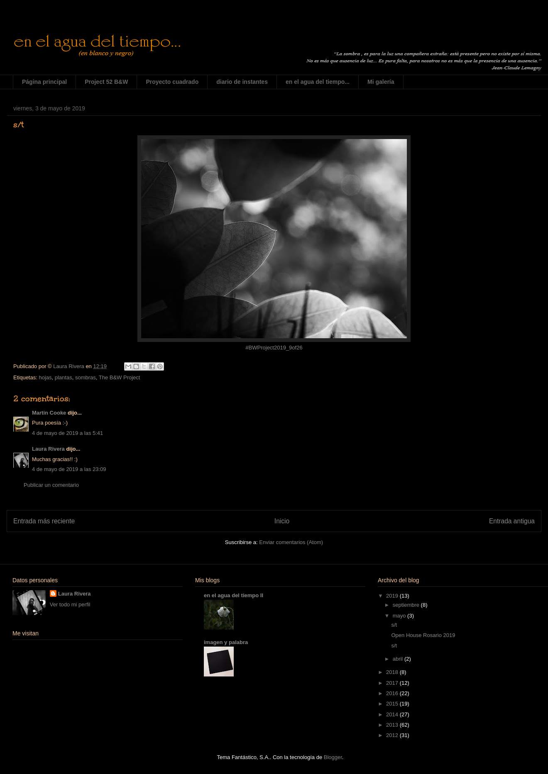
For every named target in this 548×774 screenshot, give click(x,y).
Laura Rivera (48, 449)
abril (398, 659)
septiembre (407, 605)
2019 (393, 596)
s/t (394, 625)
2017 (393, 683)
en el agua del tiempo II (233, 595)
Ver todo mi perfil (70, 604)
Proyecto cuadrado (172, 81)
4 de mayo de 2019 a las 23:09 (69, 469)
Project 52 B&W (106, 81)
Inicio (281, 521)
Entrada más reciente (44, 521)
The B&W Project (119, 377)
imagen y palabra (226, 642)
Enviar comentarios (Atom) (291, 542)
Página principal (44, 81)
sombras (85, 377)
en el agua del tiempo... (318, 81)
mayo (400, 616)
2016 (393, 693)
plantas (63, 377)
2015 (393, 704)
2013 (393, 725)
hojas (45, 377)
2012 (393, 735)
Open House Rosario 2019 (423, 635)
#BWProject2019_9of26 (273, 347)
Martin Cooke (49, 413)
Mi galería (380, 81)
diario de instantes (242, 81)
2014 (393, 714)
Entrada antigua (512, 521)
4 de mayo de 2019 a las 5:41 (67, 433)
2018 (393, 672)
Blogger (333, 757)
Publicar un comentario (51, 485)
